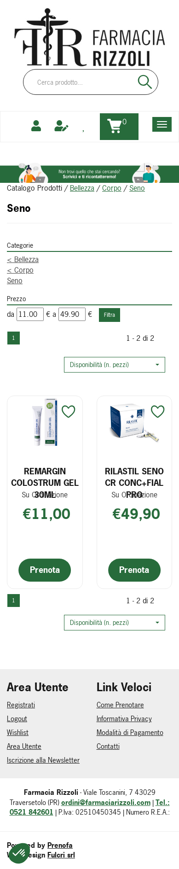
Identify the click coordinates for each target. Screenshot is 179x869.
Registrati (21, 705)
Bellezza (82, 188)
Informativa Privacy (124, 718)
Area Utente (24, 746)
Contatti (108, 746)
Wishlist (18, 732)
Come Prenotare (120, 705)
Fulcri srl (61, 855)
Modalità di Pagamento (130, 732)
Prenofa (60, 845)
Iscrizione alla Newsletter (43, 760)
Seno (15, 280)
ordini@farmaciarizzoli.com (105, 802)
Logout (17, 718)
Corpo (111, 188)
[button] (114, 365)
